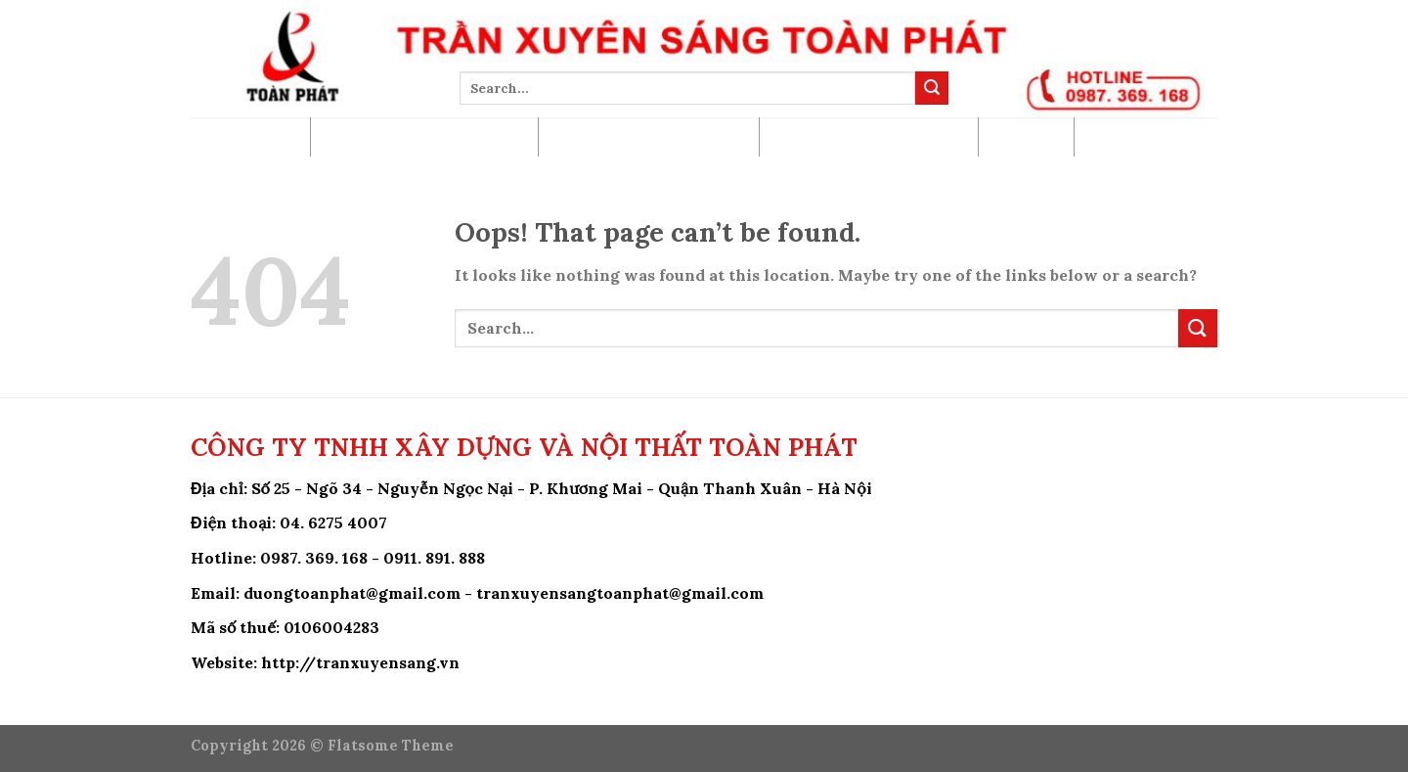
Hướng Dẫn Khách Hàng (868, 136)
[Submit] (931, 88)
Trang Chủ (250, 136)
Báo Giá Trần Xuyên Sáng (424, 136)
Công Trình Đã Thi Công (648, 136)
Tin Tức (1026, 136)
